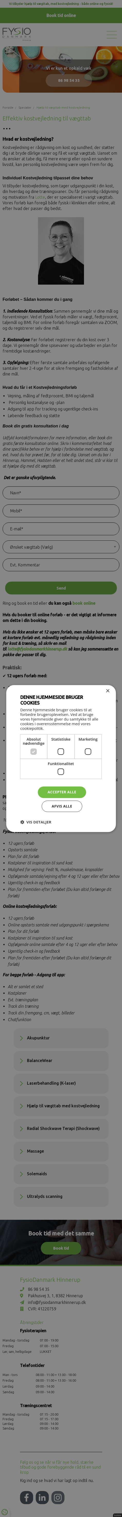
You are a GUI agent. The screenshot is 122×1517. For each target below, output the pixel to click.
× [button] (107, 691)
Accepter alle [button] (62, 792)
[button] (35, 822)
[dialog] (61, 758)
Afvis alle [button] (62, 806)
